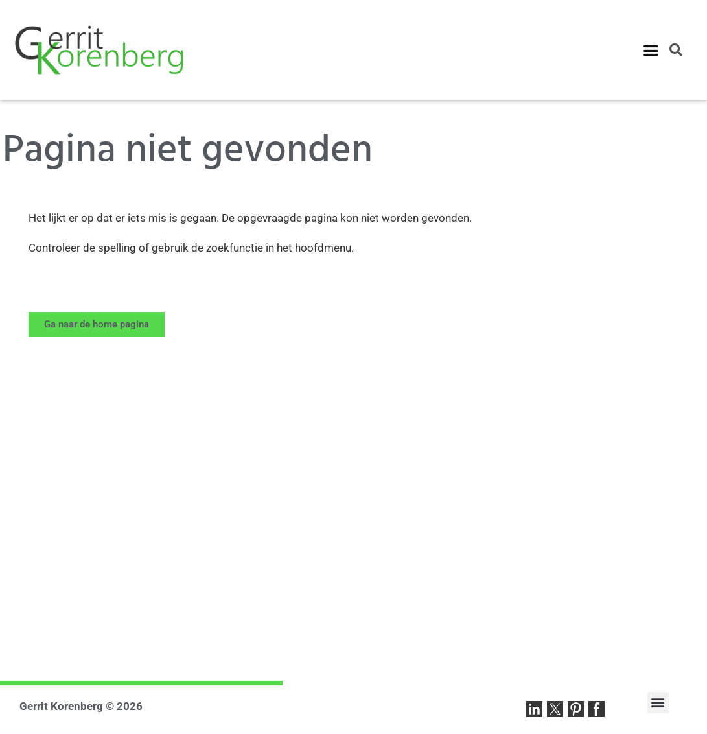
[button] (651, 50)
